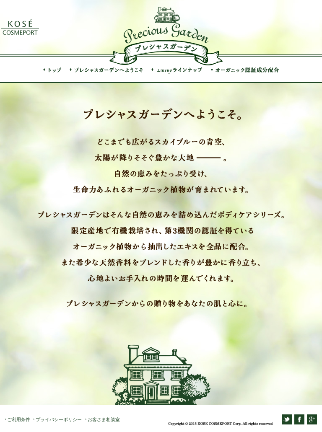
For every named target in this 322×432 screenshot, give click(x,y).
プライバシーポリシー (59, 419)
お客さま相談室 (104, 419)
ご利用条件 (18, 419)
